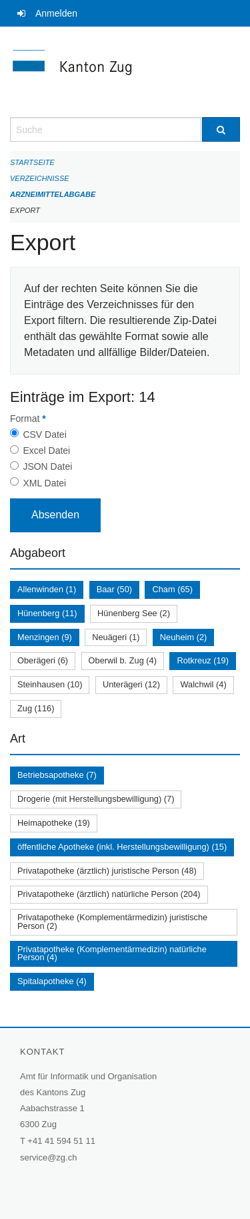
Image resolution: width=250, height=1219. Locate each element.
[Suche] (221, 129)
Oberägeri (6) (42, 660)
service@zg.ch (48, 1157)
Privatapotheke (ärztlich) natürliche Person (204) (109, 894)
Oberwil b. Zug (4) (123, 660)
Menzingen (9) (44, 637)
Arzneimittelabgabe (52, 194)
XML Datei (44, 483)
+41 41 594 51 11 (61, 1141)
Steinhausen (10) (49, 684)
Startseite (32, 162)
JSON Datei (47, 466)
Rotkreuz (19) (203, 660)
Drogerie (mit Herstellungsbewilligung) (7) (95, 799)
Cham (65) (172, 589)
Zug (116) (35, 708)
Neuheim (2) (183, 637)
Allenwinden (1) (46, 589)
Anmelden (56, 13)
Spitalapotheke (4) (52, 981)
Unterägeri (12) (131, 684)
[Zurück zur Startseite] (125, 72)
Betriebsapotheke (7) (57, 775)
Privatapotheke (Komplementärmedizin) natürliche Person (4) (112, 953)
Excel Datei (46, 450)
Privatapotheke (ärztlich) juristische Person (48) (107, 871)
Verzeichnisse (39, 178)
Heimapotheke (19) (53, 823)
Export (25, 210)
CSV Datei (44, 434)
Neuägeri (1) (115, 637)
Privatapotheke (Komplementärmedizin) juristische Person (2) (112, 921)
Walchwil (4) (203, 684)
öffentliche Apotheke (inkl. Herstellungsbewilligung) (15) (122, 847)
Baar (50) (114, 589)
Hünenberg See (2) (133, 613)
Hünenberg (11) (47, 613)
